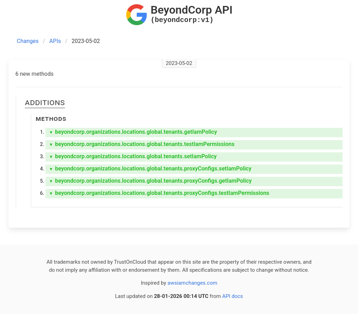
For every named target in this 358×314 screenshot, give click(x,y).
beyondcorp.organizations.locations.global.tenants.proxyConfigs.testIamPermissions (159, 193)
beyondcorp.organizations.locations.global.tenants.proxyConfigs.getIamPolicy (150, 180)
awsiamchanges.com (192, 283)
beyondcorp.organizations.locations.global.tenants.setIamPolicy (133, 156)
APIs (55, 41)
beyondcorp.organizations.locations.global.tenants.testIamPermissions (142, 144)
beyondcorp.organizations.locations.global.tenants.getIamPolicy (133, 132)
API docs (232, 296)
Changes (28, 41)
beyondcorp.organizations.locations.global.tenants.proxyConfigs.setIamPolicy (150, 168)
